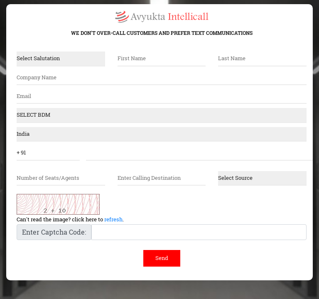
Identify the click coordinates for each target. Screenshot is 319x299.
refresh (113, 219)
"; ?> (162, 134)
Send (161, 258)
